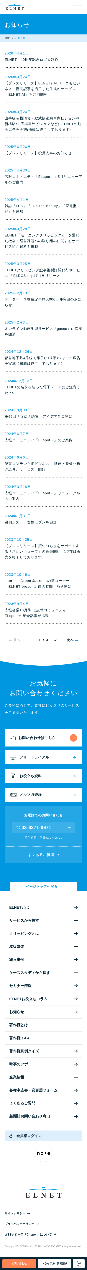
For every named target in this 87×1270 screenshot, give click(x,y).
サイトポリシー (17, 1213)
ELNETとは (43, 907)
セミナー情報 (43, 986)
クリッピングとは (43, 933)
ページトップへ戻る (43, 886)
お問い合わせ (19, 1263)
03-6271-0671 (44, 827)
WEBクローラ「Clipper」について (30, 1234)
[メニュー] (77, 7)
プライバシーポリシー (22, 1223)
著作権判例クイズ (43, 1051)
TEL (79, 1264)
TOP (7, 38)
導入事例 (43, 960)
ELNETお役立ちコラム (43, 999)
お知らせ (43, 1012)
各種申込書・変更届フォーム (43, 1090)
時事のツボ (43, 1064)
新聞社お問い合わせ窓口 (43, 1116)
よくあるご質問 (43, 855)
